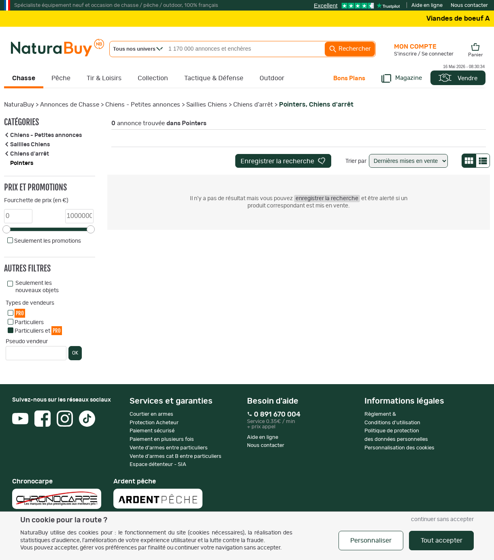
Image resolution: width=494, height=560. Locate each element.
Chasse (23, 78)
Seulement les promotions (47, 241)
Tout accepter (441, 540)
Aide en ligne (427, 5)
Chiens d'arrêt (253, 105)
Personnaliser (371, 540)
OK (75, 353)
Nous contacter (469, 5)
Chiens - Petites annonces (142, 105)
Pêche (60, 78)
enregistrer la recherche (327, 198)
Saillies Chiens (206, 105)
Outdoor (272, 78)
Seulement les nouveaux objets (37, 286)
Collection (153, 78)
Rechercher (350, 49)
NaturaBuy (19, 105)
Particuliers (29, 322)
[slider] (6, 229)
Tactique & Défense (213, 78)
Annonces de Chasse (69, 105)
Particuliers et (38, 330)
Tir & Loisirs (104, 78)
